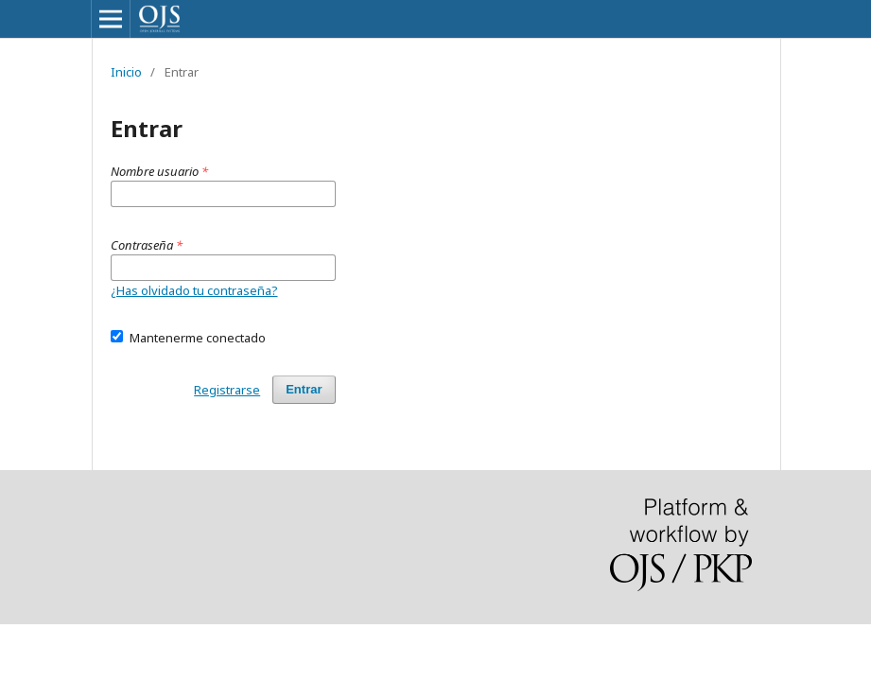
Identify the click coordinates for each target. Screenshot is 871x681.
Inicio (126, 71)
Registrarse (227, 389)
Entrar (304, 389)
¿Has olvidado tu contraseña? (194, 290)
